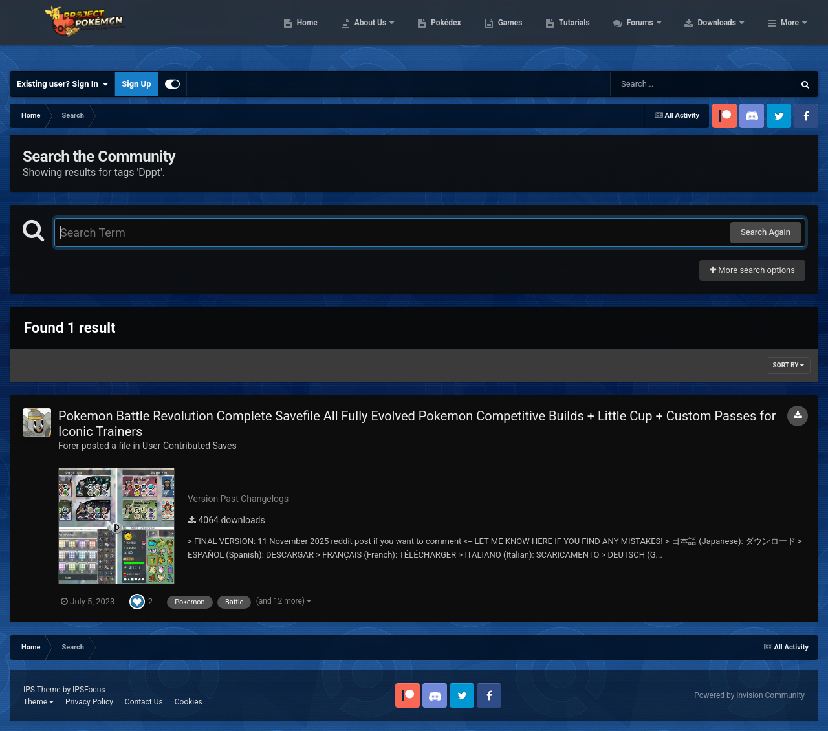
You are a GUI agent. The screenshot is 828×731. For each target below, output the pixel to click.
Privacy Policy (89, 701)
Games (592, 32)
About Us (453, 32)
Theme (38, 701)
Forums (723, 32)
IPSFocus (88, 689)
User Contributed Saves (189, 446)
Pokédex (528, 32)
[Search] (669, 84)
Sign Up (136, 84)
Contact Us (144, 701)
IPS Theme (42, 689)
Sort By (788, 365)
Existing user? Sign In (62, 84)
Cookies (188, 701)
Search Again (765, 232)
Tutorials (656, 32)
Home (389, 32)
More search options (752, 270)
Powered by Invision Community (749, 695)
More (790, 32)
